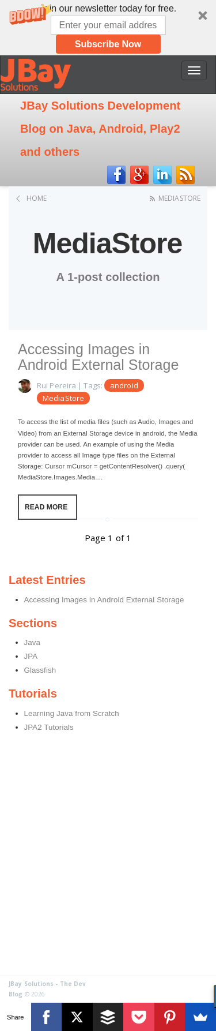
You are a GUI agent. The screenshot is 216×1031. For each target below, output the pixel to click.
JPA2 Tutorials (49, 727)
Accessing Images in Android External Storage (98, 357)
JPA (31, 656)
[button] (108, 27)
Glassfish (40, 670)
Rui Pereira (56, 385)
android (124, 385)
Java (32, 642)
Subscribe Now (108, 44)
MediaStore (179, 198)
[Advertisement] (108, 861)
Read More (46, 507)
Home (36, 198)
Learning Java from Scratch (71, 713)
